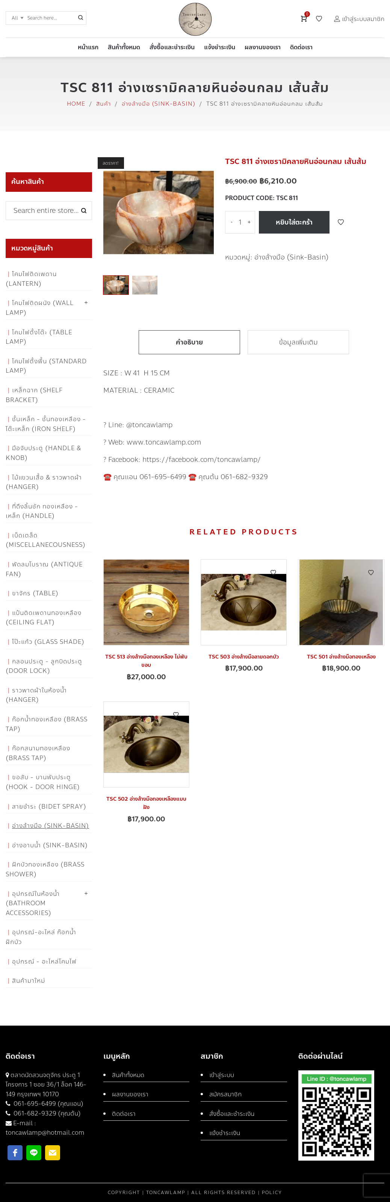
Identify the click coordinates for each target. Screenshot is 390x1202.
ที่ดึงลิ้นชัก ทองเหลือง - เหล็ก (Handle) (42, 511)
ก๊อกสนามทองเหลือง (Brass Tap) (38, 753)
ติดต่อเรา (124, 1114)
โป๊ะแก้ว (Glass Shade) (48, 642)
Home (76, 103)
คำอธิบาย (189, 342)
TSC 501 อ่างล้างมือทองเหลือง (341, 657)
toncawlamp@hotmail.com (45, 1132)
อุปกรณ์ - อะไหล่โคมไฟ (44, 961)
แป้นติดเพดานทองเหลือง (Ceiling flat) (44, 617)
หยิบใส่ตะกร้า (294, 222)
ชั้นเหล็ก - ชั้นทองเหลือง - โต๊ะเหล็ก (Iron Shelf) (46, 424)
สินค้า (103, 103)
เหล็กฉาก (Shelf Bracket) (34, 395)
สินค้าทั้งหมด (128, 1075)
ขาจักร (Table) (35, 593)
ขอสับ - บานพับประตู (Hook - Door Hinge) (43, 782)
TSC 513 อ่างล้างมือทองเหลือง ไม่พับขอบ (146, 661)
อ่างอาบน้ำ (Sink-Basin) (50, 845)
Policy (272, 1192)
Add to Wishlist (340, 222)
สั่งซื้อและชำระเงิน (231, 1114)
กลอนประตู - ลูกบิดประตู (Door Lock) (44, 666)
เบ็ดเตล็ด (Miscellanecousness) (46, 540)
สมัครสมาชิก (225, 1094)
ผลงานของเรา (130, 1094)
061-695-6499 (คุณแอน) (47, 1103)
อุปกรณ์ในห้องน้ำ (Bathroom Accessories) (33, 903)
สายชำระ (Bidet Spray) (49, 806)
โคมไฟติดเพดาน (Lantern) (31, 278)
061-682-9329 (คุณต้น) (46, 1113)
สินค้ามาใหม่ (28, 980)
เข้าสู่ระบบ (221, 1075)
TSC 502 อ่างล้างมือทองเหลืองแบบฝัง (146, 803)
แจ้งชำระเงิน (224, 1133)
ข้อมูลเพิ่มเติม (298, 342)
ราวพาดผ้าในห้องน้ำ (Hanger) (36, 695)
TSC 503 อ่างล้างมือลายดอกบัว (244, 657)
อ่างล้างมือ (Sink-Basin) (158, 103)
